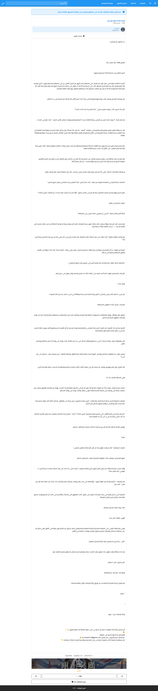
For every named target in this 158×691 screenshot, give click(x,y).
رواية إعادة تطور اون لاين (116, 20)
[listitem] (79, 29)
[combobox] (37, 3)
